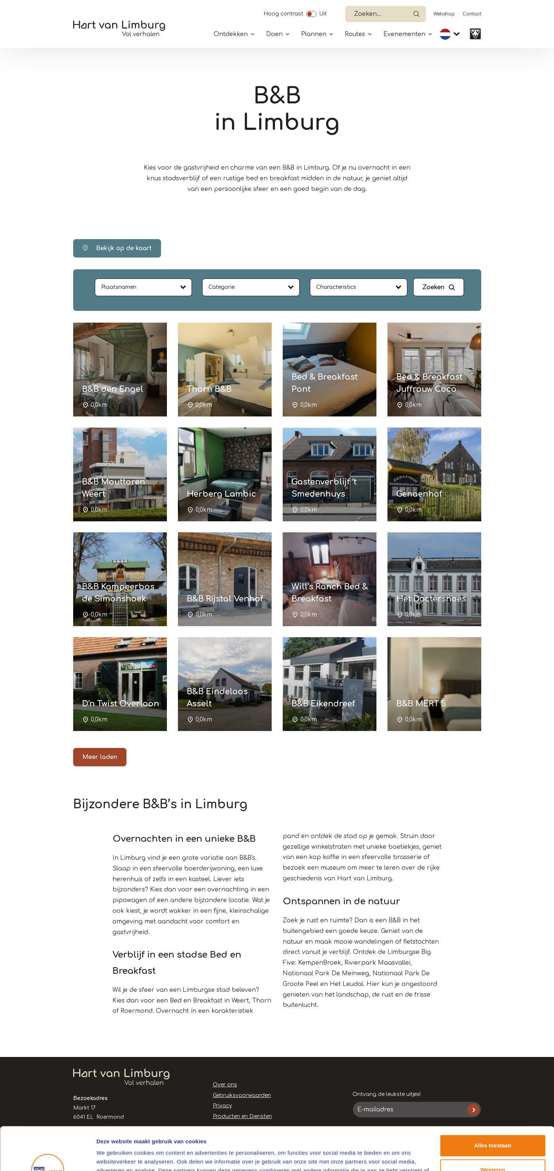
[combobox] (143, 287)
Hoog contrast (283, 13)
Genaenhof (419, 494)
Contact (471, 14)
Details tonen (113, 1156)
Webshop (444, 14)
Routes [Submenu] (355, 34)
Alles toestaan (492, 1102)
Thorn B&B (209, 389)
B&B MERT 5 (421, 703)
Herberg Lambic (221, 494)
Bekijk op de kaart (117, 248)
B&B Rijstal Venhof (225, 599)
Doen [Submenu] (274, 34)
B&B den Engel (112, 389)
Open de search (416, 14)
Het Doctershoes (431, 599)
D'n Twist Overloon (120, 703)
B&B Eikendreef (323, 703)
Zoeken (433, 287)
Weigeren (492, 1126)
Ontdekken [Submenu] (231, 34)
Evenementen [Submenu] (404, 34)
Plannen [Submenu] (313, 34)
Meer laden (99, 757)
